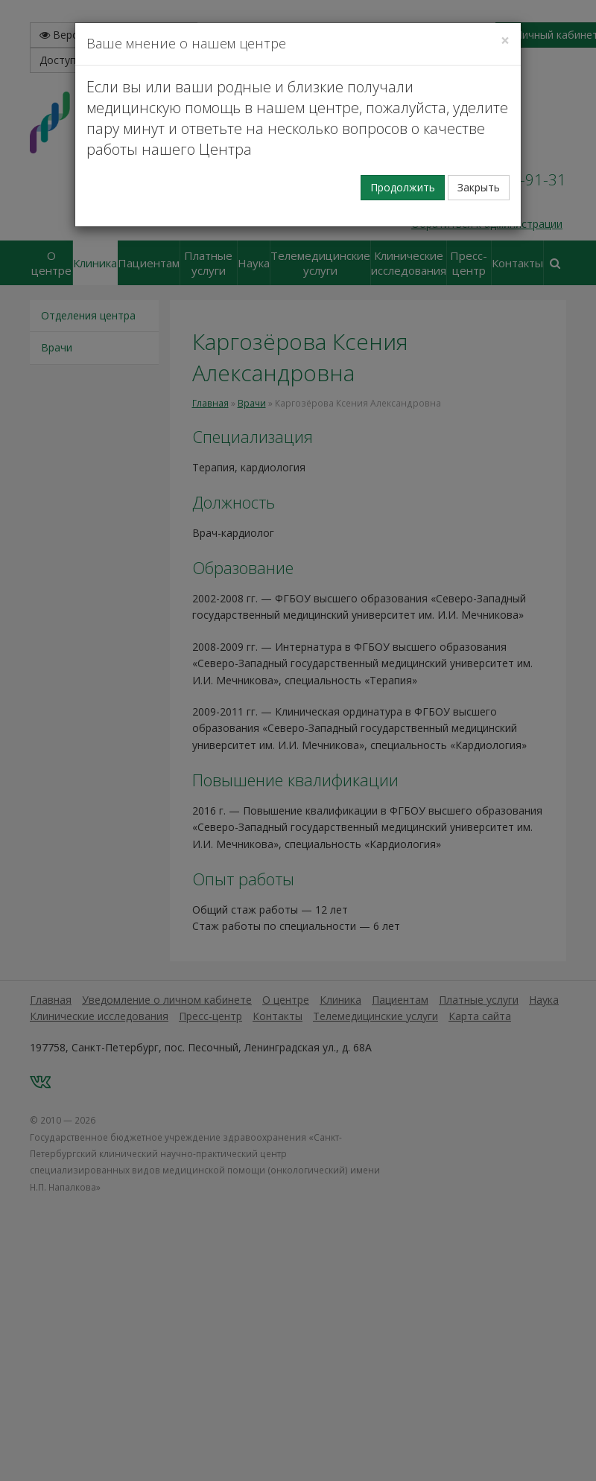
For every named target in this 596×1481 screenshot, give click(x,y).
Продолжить (402, 187)
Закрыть (478, 187)
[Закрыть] (505, 40)
